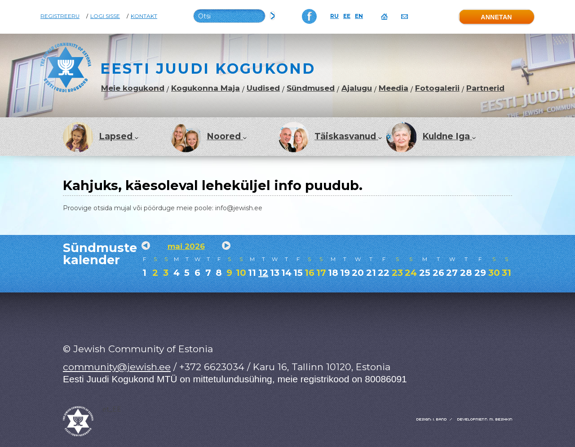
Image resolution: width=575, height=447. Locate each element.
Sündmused (311, 88)
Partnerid (485, 88)
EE (346, 16)
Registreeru (60, 16)
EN (359, 16)
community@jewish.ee (117, 366)
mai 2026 (186, 246)
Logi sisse (105, 16)
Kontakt (144, 16)
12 (263, 272)
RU (334, 16)
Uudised (263, 88)
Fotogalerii (437, 88)
